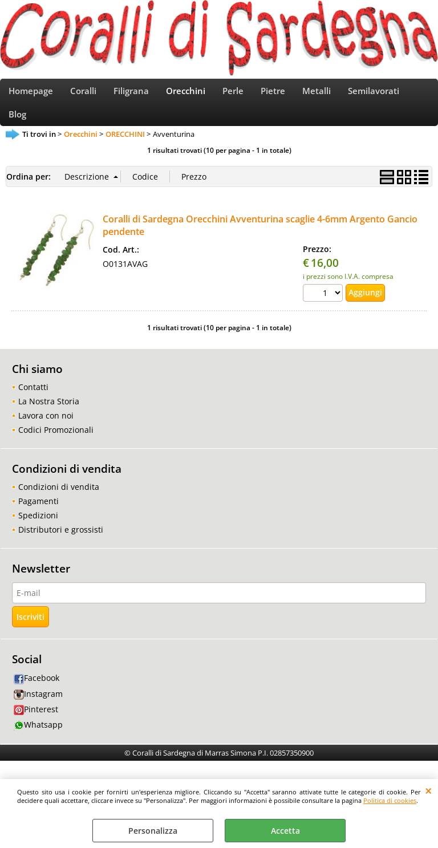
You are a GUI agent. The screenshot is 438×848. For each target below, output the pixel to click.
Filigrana (131, 95)
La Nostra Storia (48, 415)
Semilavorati (373, 95)
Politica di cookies (389, 800)
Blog (17, 125)
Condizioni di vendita (58, 501)
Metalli (316, 95)
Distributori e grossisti (60, 543)
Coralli (83, 95)
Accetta (285, 830)
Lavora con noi (46, 429)
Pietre (273, 95)
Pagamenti (38, 515)
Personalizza (152, 830)
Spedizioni (38, 529)
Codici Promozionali (56, 444)
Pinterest (36, 722)
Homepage (31, 95)
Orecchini (185, 95)
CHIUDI (428, 790)
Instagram (38, 707)
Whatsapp (38, 738)
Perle (233, 95)
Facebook (36, 692)
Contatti (33, 401)
